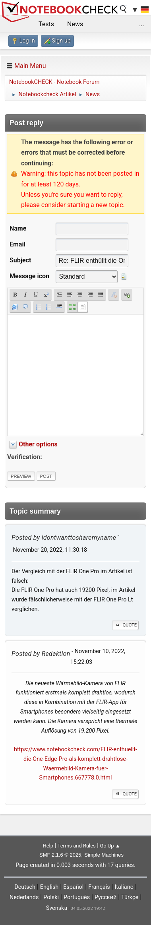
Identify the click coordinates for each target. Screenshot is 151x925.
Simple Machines (104, 855)
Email (17, 244)
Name (18, 228)
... (141, 24)
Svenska (57, 908)
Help (48, 846)
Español (73, 887)
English (49, 887)
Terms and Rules (77, 846)
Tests (46, 24)
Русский (105, 897)
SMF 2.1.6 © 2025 (60, 855)
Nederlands (24, 897)
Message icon (29, 276)
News (75, 24)
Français (99, 887)
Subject (20, 260)
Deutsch (24, 887)
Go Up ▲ (110, 846)
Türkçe (129, 897)
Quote (125, 625)
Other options (38, 444)
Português (77, 897)
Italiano (123, 887)
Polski (51, 897)
